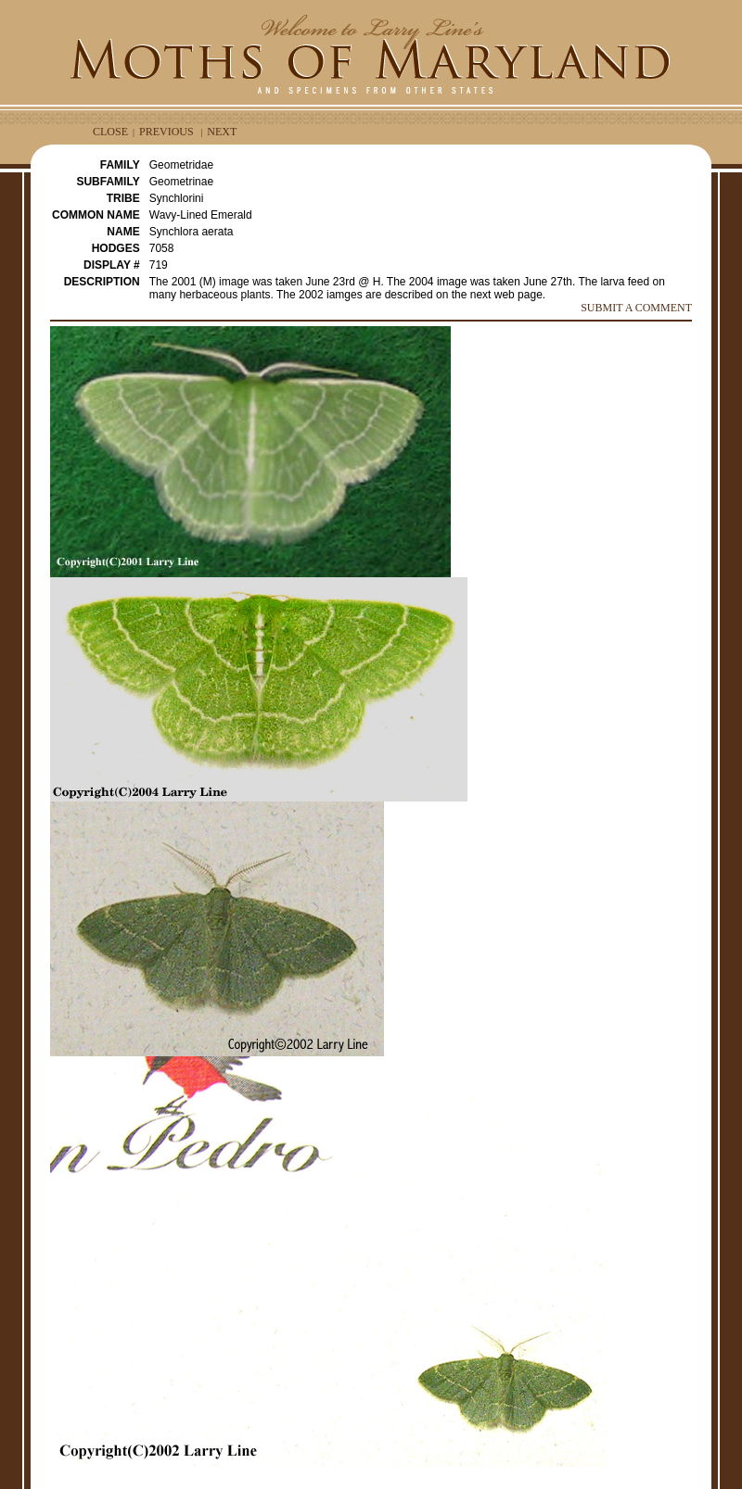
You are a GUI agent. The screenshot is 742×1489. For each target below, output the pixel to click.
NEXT (222, 131)
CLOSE (110, 131)
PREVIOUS (166, 131)
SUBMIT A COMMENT (636, 307)
